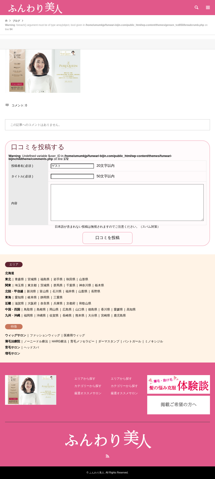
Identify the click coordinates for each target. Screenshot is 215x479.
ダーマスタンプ (108, 341)
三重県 (58, 297)
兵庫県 (58, 303)
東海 (8, 297)
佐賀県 (54, 315)
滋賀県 (19, 303)
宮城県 (32, 279)
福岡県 (28, 315)
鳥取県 (28, 309)
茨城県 (44, 285)
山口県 (79, 309)
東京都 (32, 285)
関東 (8, 285)
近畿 (8, 303)
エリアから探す (84, 378)
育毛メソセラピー (82, 341)
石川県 (57, 291)
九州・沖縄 (12, 315)
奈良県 (44, 303)
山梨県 (82, 291)
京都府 (70, 303)
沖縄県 (41, 315)
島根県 (41, 309)
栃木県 (99, 285)
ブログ (16, 20)
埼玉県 (19, 285)
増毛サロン (12, 353)
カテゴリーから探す (87, 386)
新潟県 (31, 291)
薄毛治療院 (12, 341)
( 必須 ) (22, 166)
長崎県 (67, 315)
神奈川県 (85, 285)
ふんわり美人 (96, 472)
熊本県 (79, 315)
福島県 (44, 279)
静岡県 (44, 297)
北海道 (9, 273)
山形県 (83, 279)
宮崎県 (105, 315)
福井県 (70, 291)
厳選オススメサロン (87, 393)
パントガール (132, 341)
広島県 (67, 309)
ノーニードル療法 (36, 341)
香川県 (105, 309)
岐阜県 (32, 297)
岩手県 (58, 279)
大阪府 (32, 303)
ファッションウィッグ (45, 335)
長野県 (95, 291)
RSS (107, 456)
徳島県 (92, 309)
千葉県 (70, 285)
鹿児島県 (120, 315)
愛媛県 (118, 309)
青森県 (19, 279)
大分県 (92, 315)
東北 (8, 279)
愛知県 (19, 297)
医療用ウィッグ (74, 335)
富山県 (44, 291)
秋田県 (70, 279)
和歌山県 (85, 303)
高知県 (131, 309)
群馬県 (58, 285)
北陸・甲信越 (14, 291)
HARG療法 (59, 341)
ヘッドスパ (31, 347)
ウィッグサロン (15, 335)
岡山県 (54, 309)
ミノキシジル (154, 341)
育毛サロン (12, 347)
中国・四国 (12, 309)
